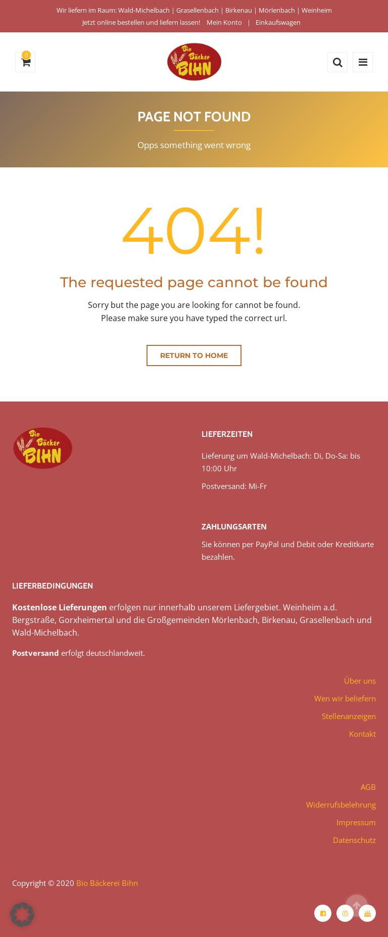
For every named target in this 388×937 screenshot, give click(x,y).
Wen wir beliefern (345, 698)
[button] (22, 915)
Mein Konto (224, 22)
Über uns (360, 681)
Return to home (194, 355)
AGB (368, 787)
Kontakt (362, 734)
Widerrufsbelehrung (341, 804)
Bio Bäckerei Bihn (107, 883)
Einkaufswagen (278, 22)
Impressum (356, 822)
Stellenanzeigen (349, 716)
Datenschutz (354, 840)
